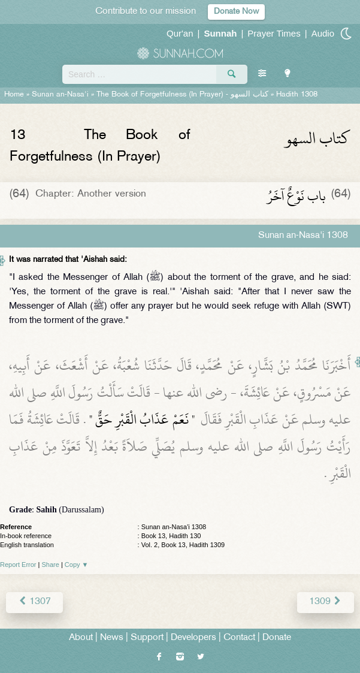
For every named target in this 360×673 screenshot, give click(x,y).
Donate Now (236, 12)
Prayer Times (273, 33)
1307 (34, 601)
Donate (276, 637)
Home (14, 94)
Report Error (18, 564)
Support (147, 637)
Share (50, 564)
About (81, 637)
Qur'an (180, 33)
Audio (322, 33)
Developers (193, 637)
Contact (239, 637)
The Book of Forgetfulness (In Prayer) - (182, 94)
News (111, 637)
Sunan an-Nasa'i (60, 94)
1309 (325, 601)
